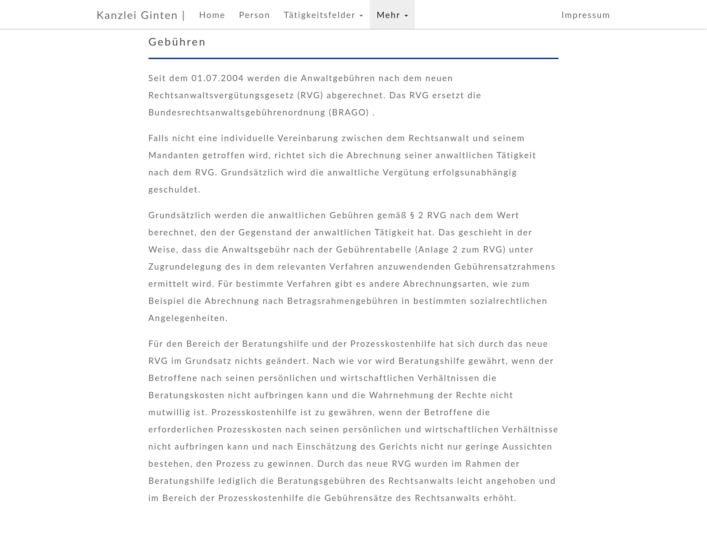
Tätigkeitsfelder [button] (323, 14)
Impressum (586, 14)
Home (212, 14)
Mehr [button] (392, 14)
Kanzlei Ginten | (140, 14)
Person (254, 14)
